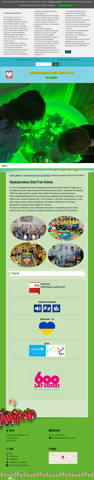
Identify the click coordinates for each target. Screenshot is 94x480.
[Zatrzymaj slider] (47, 160)
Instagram (12, 459)
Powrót (15, 273)
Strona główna (19, 59)
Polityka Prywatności (16, 462)
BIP (9, 453)
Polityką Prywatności (55, 2)
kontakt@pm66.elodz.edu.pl (62, 438)
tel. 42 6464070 (57, 435)
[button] (2, 123)
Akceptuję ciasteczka (65, 5)
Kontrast (60, 59)
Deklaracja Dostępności (17, 465)
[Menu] (47, 165)
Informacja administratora (71, 59)
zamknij (68, 52)
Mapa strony (29, 59)
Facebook (12, 456)
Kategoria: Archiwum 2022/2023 (36, 175)
